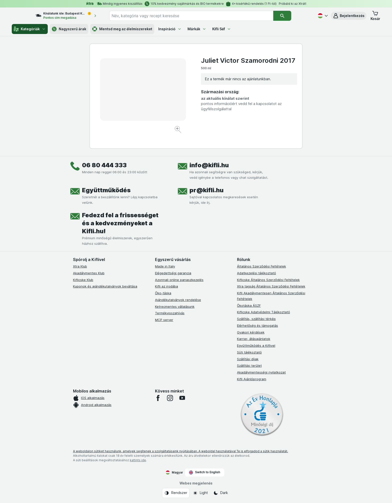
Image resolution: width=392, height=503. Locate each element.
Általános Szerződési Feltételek (261, 266)
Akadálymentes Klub (88, 273)
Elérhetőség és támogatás (257, 326)
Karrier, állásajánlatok (253, 339)
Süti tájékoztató (249, 352)
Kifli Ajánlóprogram (251, 379)
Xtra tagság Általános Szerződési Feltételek (271, 286)
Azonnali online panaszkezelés (179, 280)
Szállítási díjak (247, 359)
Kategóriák (30, 29)
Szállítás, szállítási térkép (256, 319)
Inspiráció (170, 29)
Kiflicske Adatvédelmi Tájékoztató (263, 312)
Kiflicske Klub (83, 280)
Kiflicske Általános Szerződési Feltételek (268, 280)
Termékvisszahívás (169, 313)
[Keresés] (291, 16)
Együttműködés (106, 190)
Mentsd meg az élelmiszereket (122, 29)
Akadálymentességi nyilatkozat (261, 372)
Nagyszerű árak (69, 29)
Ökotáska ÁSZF (249, 306)
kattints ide (138, 460)
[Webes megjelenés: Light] (200, 493)
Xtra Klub (80, 266)
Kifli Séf (221, 29)
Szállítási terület (249, 366)
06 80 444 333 (104, 165)
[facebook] (158, 398)
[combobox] (200, 16)
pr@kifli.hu (207, 190)
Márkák (197, 29)
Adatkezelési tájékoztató (256, 273)
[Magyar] (322, 16)
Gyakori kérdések (250, 332)
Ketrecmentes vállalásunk (174, 306)
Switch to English (204, 472)
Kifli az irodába (166, 286)
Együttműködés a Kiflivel (256, 346)
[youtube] (182, 398)
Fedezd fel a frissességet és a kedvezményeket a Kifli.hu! (120, 223)
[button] (348, 16)
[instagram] (170, 398)
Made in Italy (165, 266)
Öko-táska (163, 293)
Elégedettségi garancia (173, 273)
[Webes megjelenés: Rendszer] (176, 493)
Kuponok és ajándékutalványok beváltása (105, 286)
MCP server (164, 320)
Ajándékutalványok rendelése (178, 300)
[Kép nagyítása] (178, 130)
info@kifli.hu (209, 165)
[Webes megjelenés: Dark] (220, 493)
